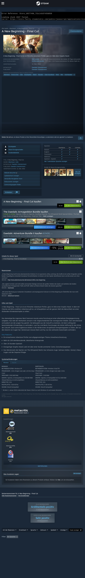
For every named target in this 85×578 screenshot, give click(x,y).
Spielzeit (53, 534)
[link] (57, 249)
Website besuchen (10, 174)
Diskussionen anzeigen (11, 183)
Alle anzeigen (77, 474)
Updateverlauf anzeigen (11, 177)
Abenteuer (13, 30)
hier (59, 481)
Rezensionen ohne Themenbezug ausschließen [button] (38, 541)
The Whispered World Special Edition (60, 215)
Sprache (33, 534)
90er (62, 76)
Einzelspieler (27, 76)
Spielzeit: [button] (58, 541)
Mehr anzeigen (48, 217)
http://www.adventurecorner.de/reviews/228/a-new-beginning (26, 281)
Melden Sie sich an (7, 138)
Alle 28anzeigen (78, 174)
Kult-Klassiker (68, 76)
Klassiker (40, 76)
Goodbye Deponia (41, 215)
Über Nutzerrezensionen (9, 497)
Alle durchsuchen (76, 257)
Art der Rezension (9, 534)
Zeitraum (43, 534)
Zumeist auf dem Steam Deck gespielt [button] (13, 544)
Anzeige (63, 534)
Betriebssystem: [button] (33, 544)
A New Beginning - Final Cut (28, 217)
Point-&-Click (14, 76)
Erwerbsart (22, 534)
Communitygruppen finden (12, 186)
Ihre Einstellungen (23, 497)
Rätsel (34, 76)
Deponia (18, 215)
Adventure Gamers (13, 297)
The (40, 217)
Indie (21, 76)
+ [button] (74, 76)
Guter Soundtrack (49, 76)
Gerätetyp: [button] (60, 544)
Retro (57, 76)
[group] (42, 542)
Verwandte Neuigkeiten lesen (13, 180)
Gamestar (11, 289)
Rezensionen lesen (20, 414)
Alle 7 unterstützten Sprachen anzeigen (55, 163)
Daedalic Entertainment (39, 69)
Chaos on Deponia (28, 215)
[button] (72, 207)
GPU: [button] (51, 544)
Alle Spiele (5, 30)
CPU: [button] (43, 544)
